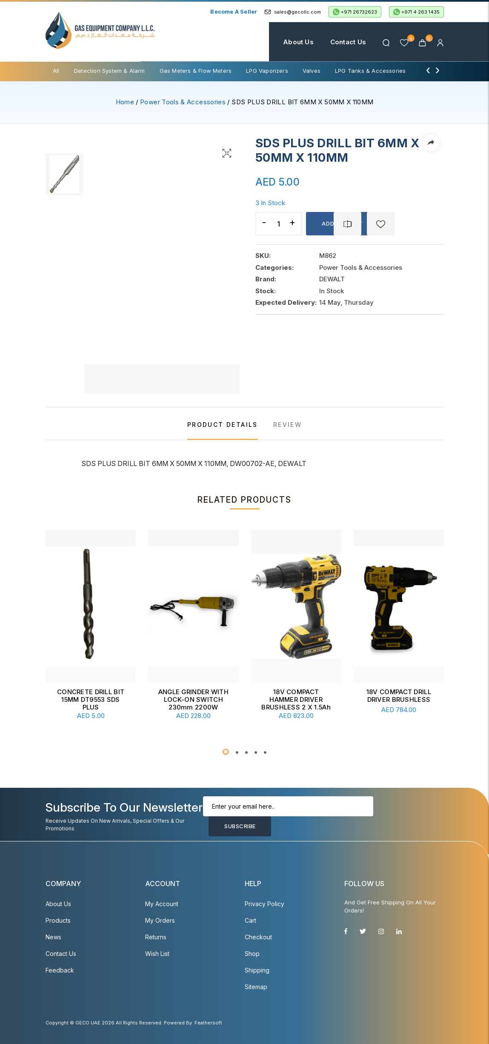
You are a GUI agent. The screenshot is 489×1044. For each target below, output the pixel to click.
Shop (252, 953)
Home (256, 42)
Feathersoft (208, 1023)
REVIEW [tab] (287, 424)
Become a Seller (233, 11)
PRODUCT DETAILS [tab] (222, 424)
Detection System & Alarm (109, 70)
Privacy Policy (264, 903)
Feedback (60, 970)
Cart (250, 920)
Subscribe (239, 826)
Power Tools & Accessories (183, 102)
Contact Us (348, 42)
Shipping (257, 970)
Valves (311, 70)
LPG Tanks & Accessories (370, 70)
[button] (226, 752)
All (56, 70)
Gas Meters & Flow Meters (196, 70)
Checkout (258, 937)
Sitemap (256, 986)
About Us (298, 42)
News (53, 937)
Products (58, 920)
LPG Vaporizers (267, 70)
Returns (155, 937)
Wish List (157, 953)
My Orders (160, 920)
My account (161, 903)
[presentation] (428, 69)
